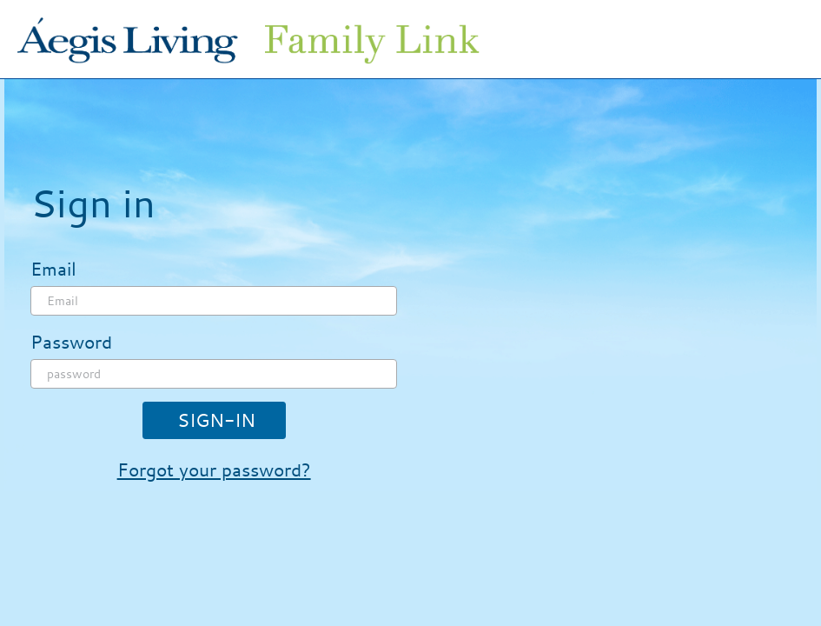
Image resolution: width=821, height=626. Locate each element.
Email (53, 268)
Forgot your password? (214, 469)
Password (71, 342)
